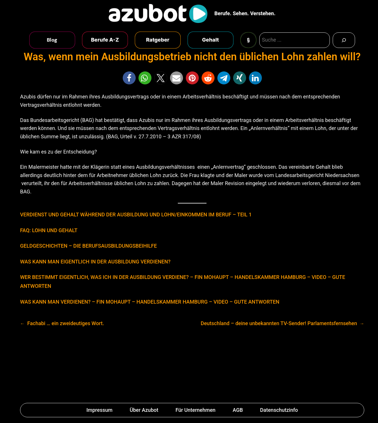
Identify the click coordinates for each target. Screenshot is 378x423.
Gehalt (210, 40)
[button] (129, 77)
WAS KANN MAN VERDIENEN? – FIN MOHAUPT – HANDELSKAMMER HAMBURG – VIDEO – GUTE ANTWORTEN (149, 302)
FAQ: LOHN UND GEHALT (48, 230)
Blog (52, 39)
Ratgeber (157, 40)
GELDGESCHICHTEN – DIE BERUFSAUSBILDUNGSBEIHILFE (88, 246)
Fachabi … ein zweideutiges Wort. (65, 323)
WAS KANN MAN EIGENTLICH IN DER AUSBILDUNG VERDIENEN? (95, 262)
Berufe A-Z (105, 40)
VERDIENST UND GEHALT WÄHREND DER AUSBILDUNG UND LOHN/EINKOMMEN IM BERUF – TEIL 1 (136, 215)
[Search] (344, 40)
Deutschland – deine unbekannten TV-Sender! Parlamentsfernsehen (279, 323)
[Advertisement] (189, 367)
